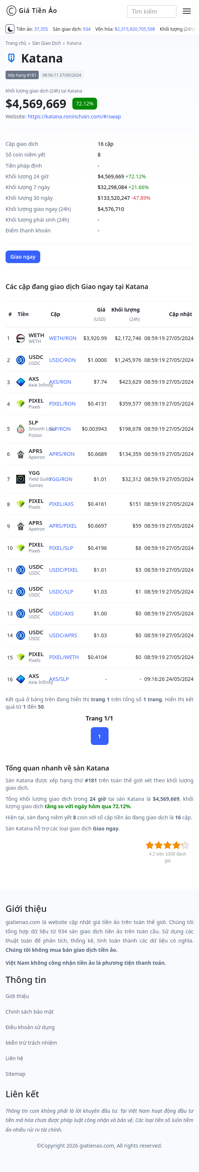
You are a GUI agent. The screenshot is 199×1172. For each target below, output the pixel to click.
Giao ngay (22, 256)
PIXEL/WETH (64, 657)
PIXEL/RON (62, 403)
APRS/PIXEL (63, 525)
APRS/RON (62, 453)
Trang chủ (16, 43)
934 (87, 29)
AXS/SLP (59, 678)
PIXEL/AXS (61, 503)
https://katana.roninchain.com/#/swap (74, 116)
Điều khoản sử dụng (30, 1027)
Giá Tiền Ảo (31, 11)
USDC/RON (62, 359)
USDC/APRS (63, 635)
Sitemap (15, 1073)
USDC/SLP (61, 591)
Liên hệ (14, 1058)
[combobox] (151, 11)
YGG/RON (61, 479)
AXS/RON (60, 381)
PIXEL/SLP (61, 547)
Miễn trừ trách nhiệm (31, 1042)
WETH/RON (62, 338)
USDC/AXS (61, 613)
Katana (74, 43)
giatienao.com (96, 1145)
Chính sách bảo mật (30, 1011)
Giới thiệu (17, 996)
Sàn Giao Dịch (46, 43)
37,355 (41, 29)
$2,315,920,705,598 (135, 29)
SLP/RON (60, 428)
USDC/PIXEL (63, 569)
